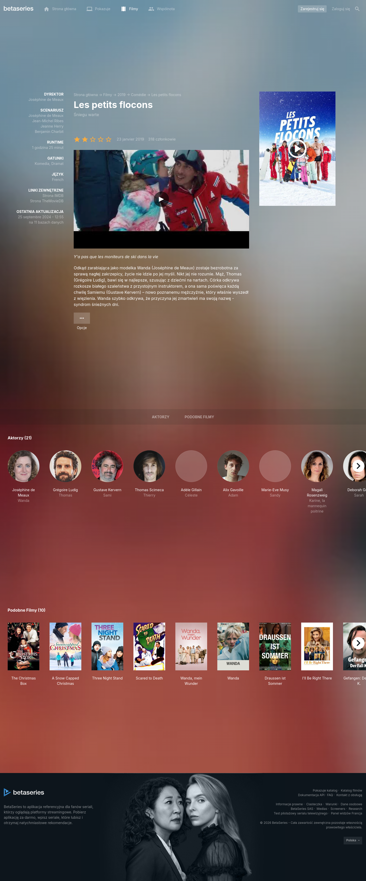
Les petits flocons (166, 94)
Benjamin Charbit (49, 131)
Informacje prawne (289, 804)
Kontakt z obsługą (349, 795)
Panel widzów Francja (346, 813)
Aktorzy (161, 417)
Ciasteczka (314, 804)
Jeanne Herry (52, 126)
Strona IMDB (53, 195)
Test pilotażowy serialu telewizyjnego (300, 813)
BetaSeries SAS (302, 809)
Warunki (331, 804)
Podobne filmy (199, 417)
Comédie (138, 94)
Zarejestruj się (312, 9)
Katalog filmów (351, 790)
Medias (322, 809)
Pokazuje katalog (325, 790)
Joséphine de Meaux (46, 99)
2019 (121, 94)
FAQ (330, 795)
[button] (23, 482)
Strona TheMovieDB (47, 201)
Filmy (107, 94)
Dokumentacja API (311, 795)
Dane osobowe (351, 804)
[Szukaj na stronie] (357, 9)
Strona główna (86, 94)
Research (355, 809)
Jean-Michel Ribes (48, 121)
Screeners (338, 809)
